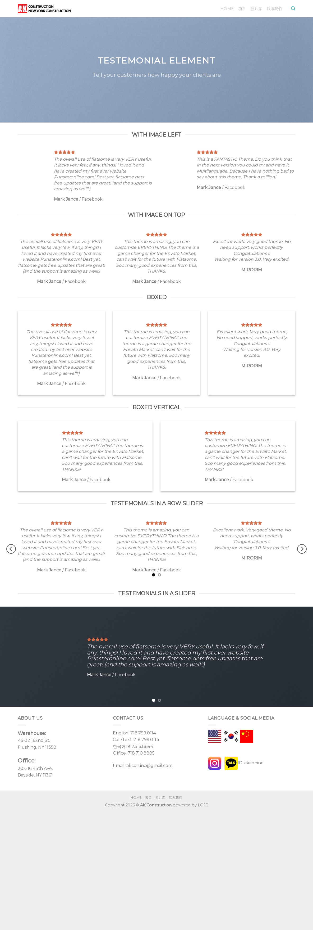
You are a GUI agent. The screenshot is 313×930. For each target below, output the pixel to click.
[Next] (302, 549)
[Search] (293, 8)
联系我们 (274, 8)
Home (227, 8)
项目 (242, 8)
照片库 (256, 8)
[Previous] (11, 549)
